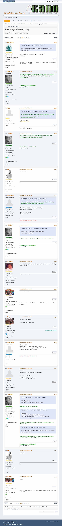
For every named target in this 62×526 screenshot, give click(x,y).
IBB (8, 169)
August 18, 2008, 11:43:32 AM (26, 195)
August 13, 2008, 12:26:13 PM (26, 71)
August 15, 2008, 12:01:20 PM (26, 108)
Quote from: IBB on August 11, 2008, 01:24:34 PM (33, 45)
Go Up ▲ (57, 521)
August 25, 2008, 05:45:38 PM (26, 476)
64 (20, 37)
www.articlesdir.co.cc (24, 86)
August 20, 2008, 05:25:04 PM (26, 368)
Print (55, 37)
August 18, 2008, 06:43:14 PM (26, 261)
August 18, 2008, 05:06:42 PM (26, 225)
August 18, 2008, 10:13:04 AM (26, 169)
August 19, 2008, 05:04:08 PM (26, 289)
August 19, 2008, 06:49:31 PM (26, 316)
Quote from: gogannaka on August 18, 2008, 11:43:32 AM (34, 228)
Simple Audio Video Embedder (9, 522)
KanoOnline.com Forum (14, 13)
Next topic (54, 33)
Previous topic (47, 33)
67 (26, 37)
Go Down (7, 37)
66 (24, 37)
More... (54, 58)
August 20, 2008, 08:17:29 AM (26, 342)
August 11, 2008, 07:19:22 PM (26, 42)
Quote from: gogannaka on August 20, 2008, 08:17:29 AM (34, 410)
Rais (8, 108)
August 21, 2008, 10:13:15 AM (26, 394)
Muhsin (9, 289)
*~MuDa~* (44, 24)
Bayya (9, 317)
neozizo (9, 368)
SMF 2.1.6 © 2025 (6, 521)
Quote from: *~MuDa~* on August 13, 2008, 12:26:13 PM (34, 111)
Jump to (37, 511)
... (17, 37)
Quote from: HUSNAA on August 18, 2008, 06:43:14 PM (34, 427)
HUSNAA (10, 261)
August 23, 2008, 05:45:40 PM (26, 450)
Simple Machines (14, 521)
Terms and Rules (51, 521)
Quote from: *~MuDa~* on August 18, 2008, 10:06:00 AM (34, 198)
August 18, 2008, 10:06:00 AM (26, 133)
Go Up (6, 503)
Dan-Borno (10, 42)
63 (18, 37)
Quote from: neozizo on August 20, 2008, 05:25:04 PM (34, 397)
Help (46, 521)
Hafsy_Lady (39, 24)
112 (29, 37)
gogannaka (10, 195)
